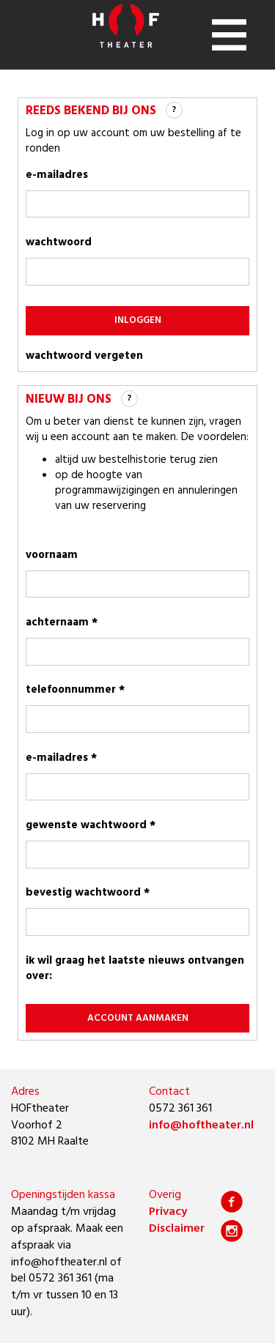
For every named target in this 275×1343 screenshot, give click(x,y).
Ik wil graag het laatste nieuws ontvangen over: (135, 968)
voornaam (52, 555)
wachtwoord (59, 242)
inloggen (137, 320)
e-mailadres (57, 175)
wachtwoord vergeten (84, 356)
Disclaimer (177, 1228)
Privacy (168, 1211)
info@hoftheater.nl (201, 1125)
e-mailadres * (61, 758)
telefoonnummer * (75, 690)
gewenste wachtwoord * (90, 825)
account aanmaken (137, 1018)
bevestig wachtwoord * (88, 892)
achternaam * (62, 622)
